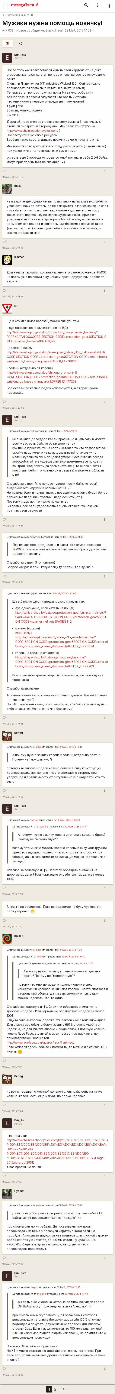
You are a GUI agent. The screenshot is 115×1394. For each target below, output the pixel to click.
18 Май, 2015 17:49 (12, 177)
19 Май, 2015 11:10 (12, 926)
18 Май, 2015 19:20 (12, 248)
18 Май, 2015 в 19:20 (65, 431)
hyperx (35, 1287)
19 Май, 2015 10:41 (12, 723)
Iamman (19, 257)
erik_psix (36, 747)
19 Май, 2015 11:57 (12, 1182)
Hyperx (19, 1191)
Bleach (18, 935)
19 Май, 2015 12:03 (12, 1264)
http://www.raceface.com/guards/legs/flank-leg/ (40, 1042)
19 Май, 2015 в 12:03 (68, 1287)
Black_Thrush (55, 30)
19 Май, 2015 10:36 (12, 525)
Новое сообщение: (30, 30)
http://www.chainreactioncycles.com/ (32, 130)
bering (34, 820)
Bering (18, 732)
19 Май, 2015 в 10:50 (68, 820)
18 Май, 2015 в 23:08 (64, 593)
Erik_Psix (20, 54)
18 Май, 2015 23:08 (13, 407)
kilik (33, 431)
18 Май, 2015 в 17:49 (70, 1205)
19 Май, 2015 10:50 (12, 796)
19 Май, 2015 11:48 (12, 1111)
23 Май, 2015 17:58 (80, 30)
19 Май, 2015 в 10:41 (70, 747)
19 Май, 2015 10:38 (12, 582)
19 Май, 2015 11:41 (12, 1067)
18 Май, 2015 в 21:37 (71, 537)
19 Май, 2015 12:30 (12, 1375)
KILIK (17, 186)
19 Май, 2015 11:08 (12, 894)
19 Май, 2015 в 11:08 (70, 950)
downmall (36, 537)
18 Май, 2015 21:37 (12, 296)
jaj (15, 305)
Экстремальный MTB (17, 15)
